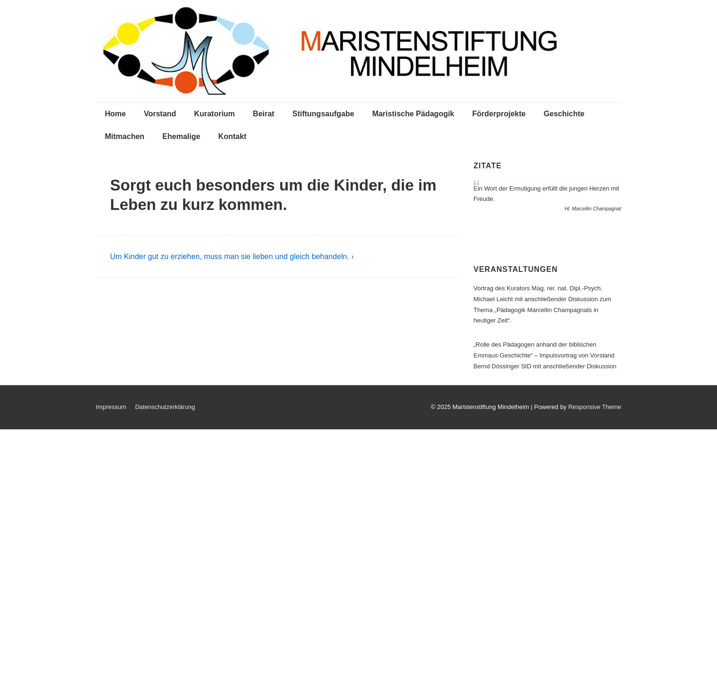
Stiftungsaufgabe (323, 114)
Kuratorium (214, 114)
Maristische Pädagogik (413, 114)
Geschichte (564, 114)
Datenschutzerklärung (165, 406)
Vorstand (160, 114)
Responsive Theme (594, 406)
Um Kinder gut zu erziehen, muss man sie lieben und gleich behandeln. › (232, 256)
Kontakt (232, 136)
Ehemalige (181, 136)
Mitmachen (125, 136)
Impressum (111, 406)
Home (115, 114)
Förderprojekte (499, 114)
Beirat (263, 114)
